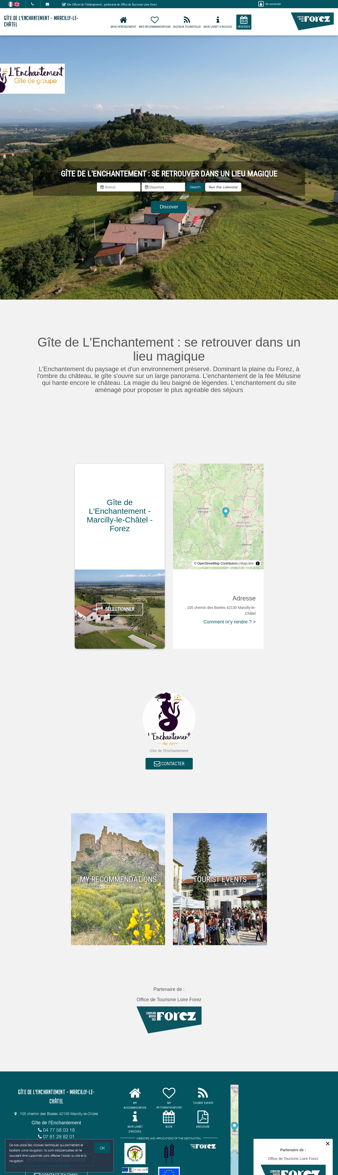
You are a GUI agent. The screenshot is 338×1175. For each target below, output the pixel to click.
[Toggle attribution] (258, 563)
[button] (223, 187)
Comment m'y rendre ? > (229, 621)
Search (195, 187)
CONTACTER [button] (169, 764)
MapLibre (246, 563)
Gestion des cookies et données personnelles (40, 1166)
